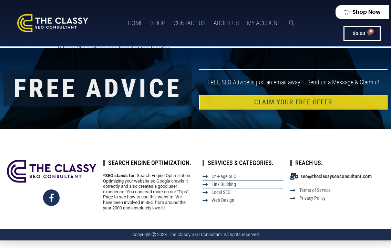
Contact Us (189, 23)
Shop (158, 23)
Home (135, 23)
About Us (226, 23)
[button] (292, 23)
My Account (263, 23)
